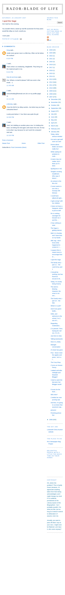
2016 (51, 70)
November (54, 102)
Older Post (41, 143)
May (52, 120)
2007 (51, 97)
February (54, 129)
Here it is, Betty (56, 342)
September (55, 108)
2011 (51, 85)
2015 (51, 73)
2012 (51, 82)
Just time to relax (56, 336)
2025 (51, 53)
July (52, 114)
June (53, 117)
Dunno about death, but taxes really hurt (56, 147)
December (54, 99)
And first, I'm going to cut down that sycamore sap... (57, 405)
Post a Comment (7, 140)
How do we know (12, 77)
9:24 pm (10, 72)
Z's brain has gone (57, 350)
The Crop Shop (56, 362)
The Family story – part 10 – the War (57, 301)
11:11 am (10, 99)
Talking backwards (57, 339)
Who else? (54, 394)
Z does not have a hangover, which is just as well (57, 208)
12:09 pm (10, 117)
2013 (51, 79)
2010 (51, 88)
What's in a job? (56, 306)
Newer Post (6, 143)
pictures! (53, 410)
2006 (51, 419)
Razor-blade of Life (32, 9)
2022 (51, 56)
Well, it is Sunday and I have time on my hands (56, 235)
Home (24, 143)
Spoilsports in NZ (56, 168)
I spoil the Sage (56, 259)
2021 (51, 58)
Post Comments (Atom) (18, 147)
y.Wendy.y (10, 104)
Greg (8, 50)
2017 (51, 67)
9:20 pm (10, 58)
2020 (51, 61)
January (54, 131)
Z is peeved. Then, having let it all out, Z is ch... (57, 331)
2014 (51, 76)
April (52, 123)
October (54, 105)
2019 (51, 64)
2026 (51, 50)
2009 (51, 91)
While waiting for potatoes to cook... (56, 154)
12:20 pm (10, 135)
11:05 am (10, 85)
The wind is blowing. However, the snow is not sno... (56, 291)
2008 (51, 94)
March (53, 126)
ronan (49, 40)
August (53, 111)
